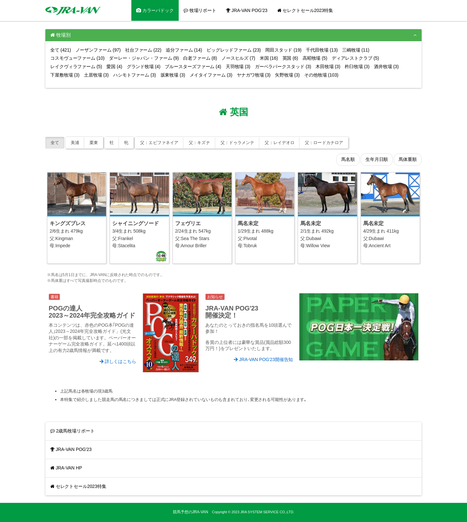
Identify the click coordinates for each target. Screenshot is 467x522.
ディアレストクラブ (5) (355, 58)
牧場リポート (200, 10)
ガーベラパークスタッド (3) (283, 66)
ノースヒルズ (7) (238, 58)
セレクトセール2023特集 (305, 10)
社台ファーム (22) (143, 50)
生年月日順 (376, 159)
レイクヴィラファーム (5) (76, 66)
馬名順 (348, 159)
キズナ (199, 142)
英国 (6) (290, 58)
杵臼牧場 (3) (357, 66)
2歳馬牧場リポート (72, 430)
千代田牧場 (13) (322, 50)
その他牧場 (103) (321, 75)
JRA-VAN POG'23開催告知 (263, 359)
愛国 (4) (114, 66)
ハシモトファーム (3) (134, 75)
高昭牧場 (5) (315, 58)
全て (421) (60, 50)
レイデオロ (279, 142)
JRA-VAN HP (66, 467)
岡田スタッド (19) (283, 50)
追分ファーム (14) (184, 50)
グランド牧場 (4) (144, 66)
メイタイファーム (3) (211, 75)
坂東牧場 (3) (173, 75)
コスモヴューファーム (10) (77, 58)
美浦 (75, 142)
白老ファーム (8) (200, 58)
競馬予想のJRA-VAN (190, 512)
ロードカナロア (324, 142)
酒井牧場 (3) (386, 66)
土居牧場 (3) (96, 75)
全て (55, 142)
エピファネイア (159, 142)
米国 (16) (269, 58)
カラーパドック (155, 10)
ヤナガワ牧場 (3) (253, 75)
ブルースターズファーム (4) (193, 66)
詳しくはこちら (118, 361)
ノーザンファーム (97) (98, 50)
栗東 (94, 142)
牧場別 (60, 35)
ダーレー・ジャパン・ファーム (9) (144, 58)
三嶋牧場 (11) (355, 50)
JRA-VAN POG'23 (246, 10)
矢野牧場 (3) (287, 75)
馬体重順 (408, 159)
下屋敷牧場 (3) (64, 75)
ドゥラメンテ (238, 142)
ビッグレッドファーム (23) (234, 50)
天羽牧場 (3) (238, 66)
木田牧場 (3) (328, 66)
